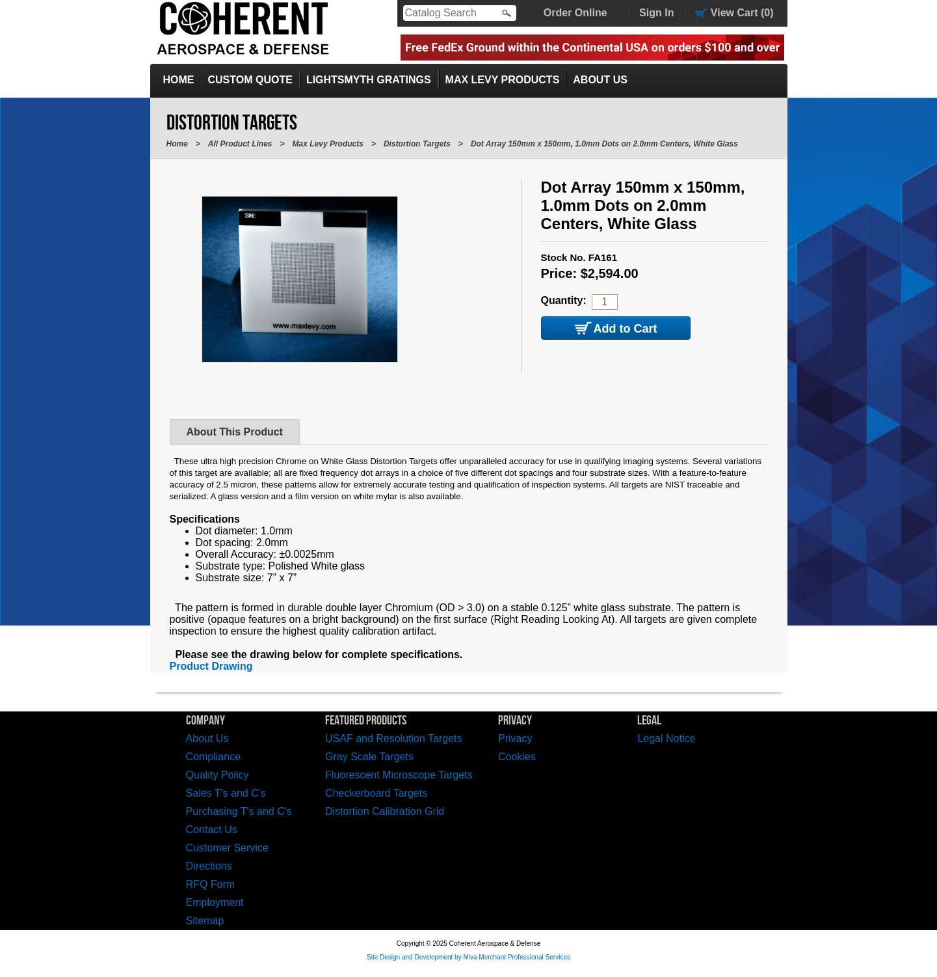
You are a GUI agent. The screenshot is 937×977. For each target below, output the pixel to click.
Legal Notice (666, 738)
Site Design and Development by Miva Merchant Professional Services (468, 957)
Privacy (515, 738)
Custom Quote (250, 79)
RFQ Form (210, 884)
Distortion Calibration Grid (384, 811)
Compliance (213, 756)
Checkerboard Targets (376, 793)
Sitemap (205, 920)
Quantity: (564, 300)
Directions (209, 866)
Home (178, 79)
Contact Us (211, 829)
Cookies (517, 756)
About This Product (235, 431)
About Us (600, 79)
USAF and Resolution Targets (393, 738)
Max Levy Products (502, 79)
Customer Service (227, 847)
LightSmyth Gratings (368, 79)
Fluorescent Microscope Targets (398, 774)
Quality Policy (217, 774)
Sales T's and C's (226, 793)
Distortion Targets (417, 143)
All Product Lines (240, 143)
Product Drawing (211, 666)
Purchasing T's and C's (239, 811)
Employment (215, 902)
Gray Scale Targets (369, 756)
